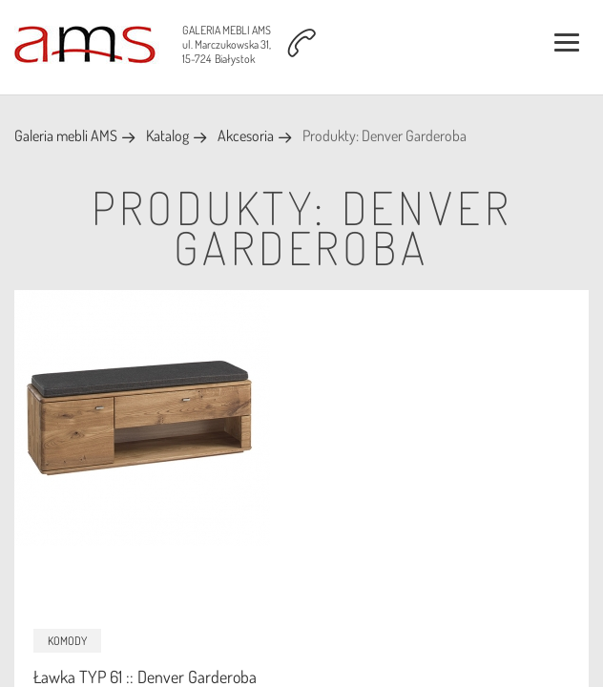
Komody (67, 641)
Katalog (167, 135)
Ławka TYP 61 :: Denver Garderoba (145, 676)
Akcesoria (246, 135)
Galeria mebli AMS (65, 135)
